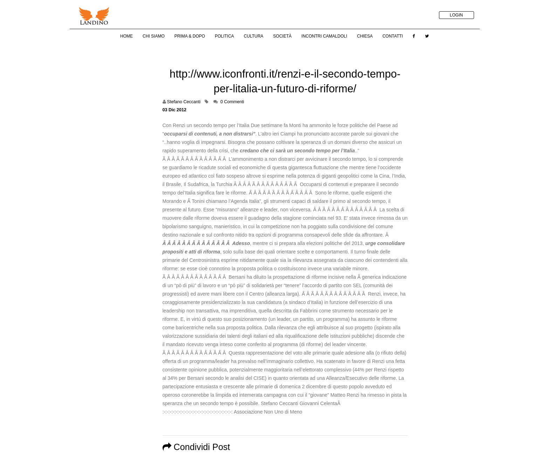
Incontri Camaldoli (324, 36)
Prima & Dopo (189, 36)
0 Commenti (232, 101)
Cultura (253, 36)
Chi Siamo (154, 36)
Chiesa (365, 36)
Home (126, 36)
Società (282, 36)
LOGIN (456, 15)
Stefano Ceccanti (184, 101)
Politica (224, 36)
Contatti (393, 36)
